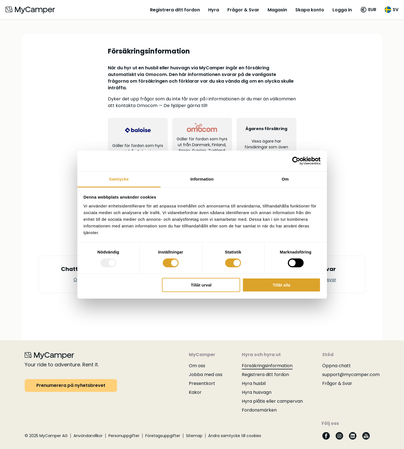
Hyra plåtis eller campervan (272, 401)
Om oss (197, 365)
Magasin (277, 10)
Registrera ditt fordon (175, 10)
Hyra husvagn (256, 392)
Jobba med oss (205, 374)
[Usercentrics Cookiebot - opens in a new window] (296, 161)
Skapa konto (309, 10)
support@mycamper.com (351, 374)
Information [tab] (202, 178)
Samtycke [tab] (119, 178)
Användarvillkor (88, 435)
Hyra (213, 10)
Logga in (342, 10)
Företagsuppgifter (162, 435)
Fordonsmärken (259, 410)
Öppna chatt (336, 365)
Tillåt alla (281, 285)
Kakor (195, 392)
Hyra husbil (254, 383)
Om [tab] (285, 178)
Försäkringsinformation (267, 365)
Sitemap (194, 435)
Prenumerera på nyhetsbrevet (70, 385)
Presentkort (202, 383)
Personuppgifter (123, 435)
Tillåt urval (201, 285)
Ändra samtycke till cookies (234, 435)
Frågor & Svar (243, 10)
